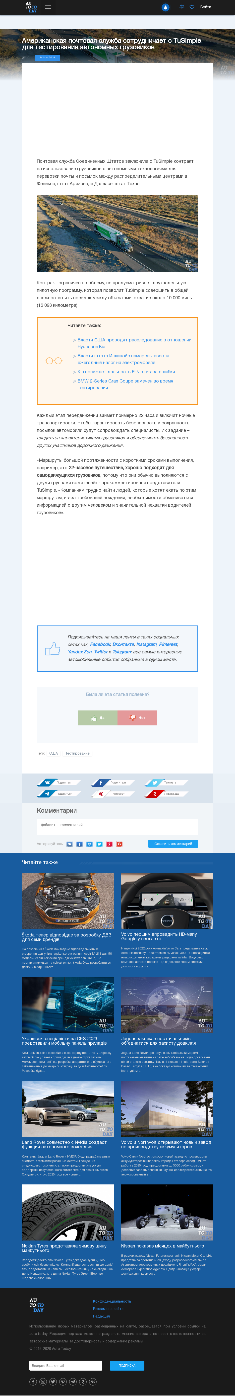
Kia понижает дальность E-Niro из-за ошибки (126, 372)
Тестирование (77, 753)
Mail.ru (89, 846)
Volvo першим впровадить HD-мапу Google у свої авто (159, 938)
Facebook (100, 645)
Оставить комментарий (173, 845)
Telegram (121, 652)
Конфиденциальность (112, 1303)
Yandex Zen (79, 652)
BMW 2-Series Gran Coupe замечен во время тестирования (125, 384)
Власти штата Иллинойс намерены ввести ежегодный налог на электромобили (123, 359)
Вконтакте (123, 645)
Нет (137, 718)
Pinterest (168, 645)
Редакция (101, 1318)
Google (119, 846)
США (53, 753)
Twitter (100, 652)
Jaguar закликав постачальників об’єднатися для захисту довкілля (158, 1042)
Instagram (146, 645)
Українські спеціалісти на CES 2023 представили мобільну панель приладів (64, 1042)
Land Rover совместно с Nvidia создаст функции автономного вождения (64, 1146)
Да (98, 718)
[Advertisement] (117, 116)
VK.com (69, 846)
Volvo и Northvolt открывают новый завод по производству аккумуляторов (166, 1146)
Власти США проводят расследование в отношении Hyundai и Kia (134, 343)
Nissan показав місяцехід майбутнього (162, 1248)
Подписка (127, 1367)
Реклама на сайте (108, 1310)
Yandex (109, 846)
